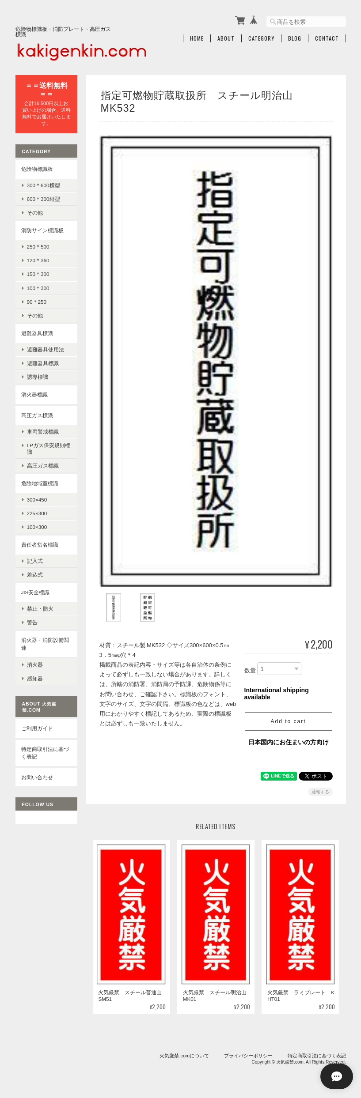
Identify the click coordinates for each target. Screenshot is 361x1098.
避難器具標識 (37, 333)
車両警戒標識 (43, 431)
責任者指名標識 (39, 544)
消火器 (35, 664)
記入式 (35, 561)
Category (261, 38)
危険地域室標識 (39, 483)
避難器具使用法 (45, 349)
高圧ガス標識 (37, 415)
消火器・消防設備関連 (45, 644)
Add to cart (288, 719)
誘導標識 (37, 377)
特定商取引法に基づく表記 (45, 752)
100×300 (37, 527)
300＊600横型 (43, 185)
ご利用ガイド (37, 728)
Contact (327, 38)
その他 (35, 212)
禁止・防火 (40, 608)
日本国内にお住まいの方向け (288, 739)
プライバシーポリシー (248, 1053)
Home (197, 38)
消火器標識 (34, 394)
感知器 (35, 678)
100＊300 (38, 288)
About (226, 38)
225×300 (37, 513)
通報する (320, 789)
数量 (250, 667)
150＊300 (38, 274)
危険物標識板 (37, 169)
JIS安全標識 (35, 592)
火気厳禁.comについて (184, 1053)
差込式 (35, 574)
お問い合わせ (37, 777)
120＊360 (38, 260)
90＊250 (37, 302)
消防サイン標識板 (42, 230)
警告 (32, 622)
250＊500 (38, 246)
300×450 (37, 499)
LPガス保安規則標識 (48, 448)
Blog (294, 38)
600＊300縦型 (43, 199)
